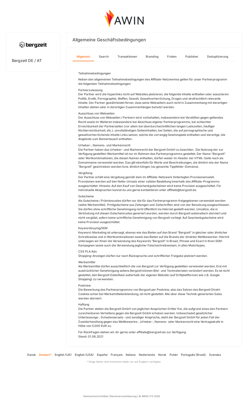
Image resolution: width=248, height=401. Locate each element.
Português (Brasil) (193, 355)
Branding (152, 56)
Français (117, 355)
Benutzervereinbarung (123, 396)
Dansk (31, 355)
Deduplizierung (217, 56)
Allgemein (83, 56)
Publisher (191, 56)
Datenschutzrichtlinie (95, 396)
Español (102, 355)
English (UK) (63, 355)
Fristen (172, 56)
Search (104, 56)
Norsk (162, 355)
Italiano (131, 355)
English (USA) (84, 355)
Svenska (215, 355)
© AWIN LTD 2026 (149, 396)
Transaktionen (127, 56)
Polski (174, 355)
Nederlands (147, 355)
